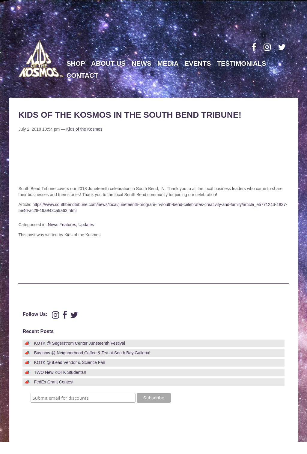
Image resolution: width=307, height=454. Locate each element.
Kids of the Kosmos (84, 129)
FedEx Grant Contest (53, 382)
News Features (62, 224)
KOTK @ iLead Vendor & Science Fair (69, 362)
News (141, 63)
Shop (75, 63)
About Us (108, 63)
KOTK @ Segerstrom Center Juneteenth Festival (79, 343)
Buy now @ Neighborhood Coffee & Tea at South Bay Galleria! (92, 352)
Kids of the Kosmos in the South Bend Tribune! (129, 115)
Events (198, 63)
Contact (82, 75)
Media (168, 63)
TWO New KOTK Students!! (60, 372)
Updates (86, 224)
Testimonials (241, 63)
